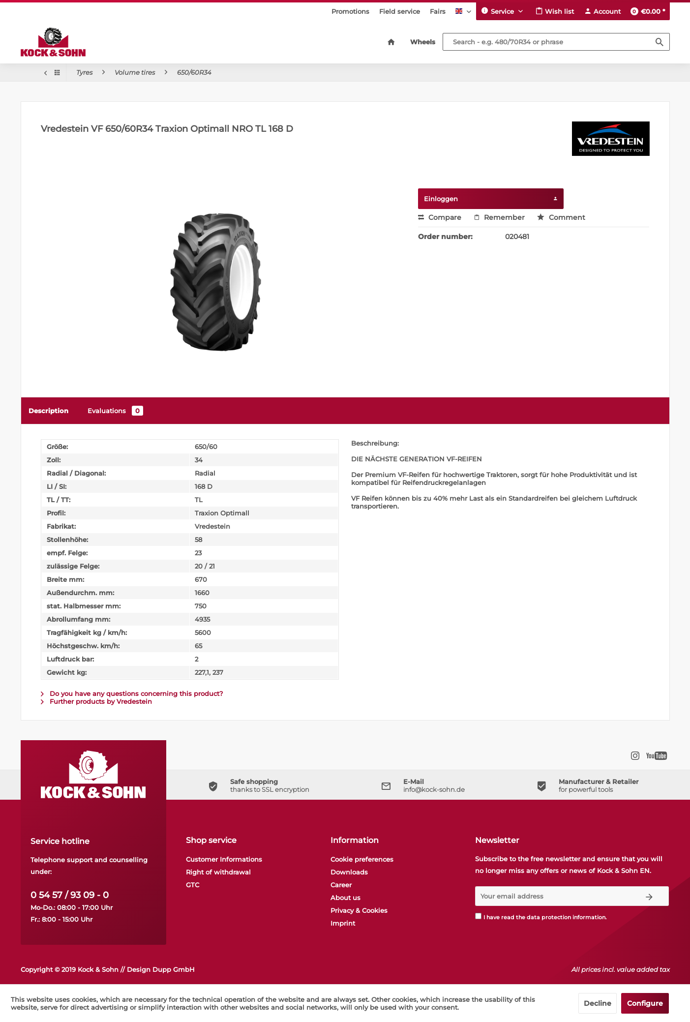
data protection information (566, 917)
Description (48, 411)
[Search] (659, 42)
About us (345, 898)
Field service (399, 11)
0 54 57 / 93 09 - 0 (69, 895)
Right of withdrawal (218, 872)
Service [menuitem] (498, 10)
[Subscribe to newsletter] (649, 896)
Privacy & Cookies (359, 910)
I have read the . (545, 917)
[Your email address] (553, 896)
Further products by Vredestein (96, 701)
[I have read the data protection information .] (478, 916)
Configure (645, 1003)
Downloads (349, 872)
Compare (439, 217)
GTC (192, 885)
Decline (597, 1003)
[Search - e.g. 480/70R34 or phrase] (556, 42)
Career (341, 885)
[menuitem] (350, 11)
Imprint (342, 923)
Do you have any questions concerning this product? (132, 693)
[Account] (602, 11)
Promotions (350, 11)
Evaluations (115, 411)
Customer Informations (224, 859)
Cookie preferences (361, 859)
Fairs (438, 11)
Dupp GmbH (173, 969)
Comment (561, 217)
